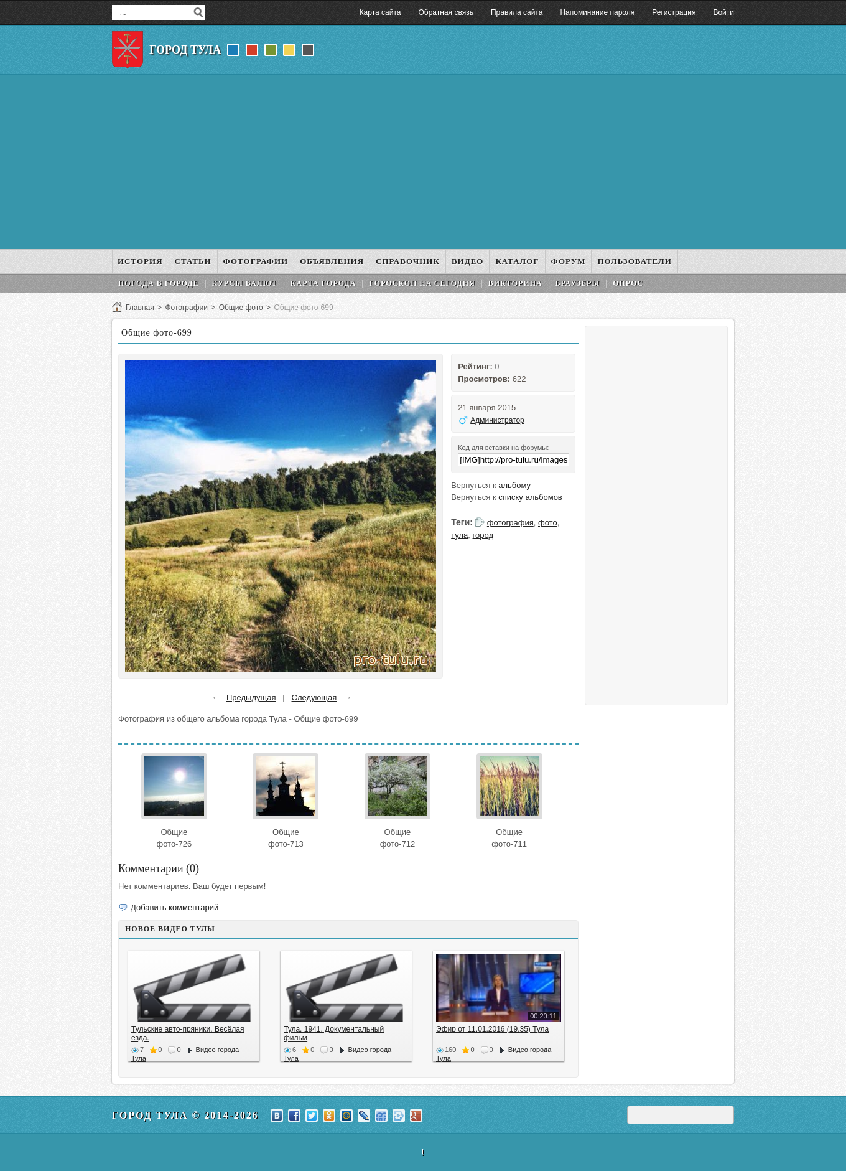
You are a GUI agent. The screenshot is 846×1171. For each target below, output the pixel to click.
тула (459, 535)
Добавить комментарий (174, 907)
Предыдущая (251, 697)
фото (547, 522)
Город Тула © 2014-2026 (185, 1115)
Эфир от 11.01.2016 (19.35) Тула (492, 1029)
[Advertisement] (423, 162)
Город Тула (185, 50)
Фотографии (186, 307)
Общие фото (241, 307)
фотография (510, 522)
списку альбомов (530, 497)
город (483, 535)
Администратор (497, 420)
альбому (514, 485)
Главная (140, 307)
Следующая (314, 697)
